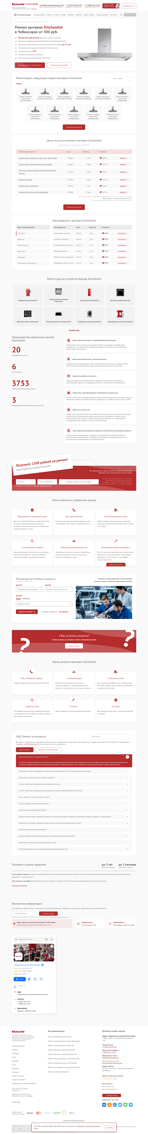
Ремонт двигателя (25, 179)
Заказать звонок (74, 646)
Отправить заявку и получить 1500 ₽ (79, 482)
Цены (49, 15)
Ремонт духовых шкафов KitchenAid (61, 1050)
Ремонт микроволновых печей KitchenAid (63, 1059)
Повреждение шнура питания (64, 263)
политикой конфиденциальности (42, 486)
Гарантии (79, 15)
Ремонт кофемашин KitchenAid (59, 1037)
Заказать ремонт (27, 612)
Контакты (113, 15)
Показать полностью (19, 886)
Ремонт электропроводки (28, 186)
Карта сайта (16, 1102)
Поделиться (104, 1105)
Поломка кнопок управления (63, 257)
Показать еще (74, 330)
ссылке (30, 1096)
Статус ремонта (130, 15)
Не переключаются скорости (63, 245)
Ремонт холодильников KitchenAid (61, 1045)
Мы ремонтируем (22, 15)
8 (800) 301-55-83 (109, 1052)
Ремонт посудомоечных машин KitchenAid (64, 1041)
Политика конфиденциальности (74, 1120)
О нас (56, 15)
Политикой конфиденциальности (59, 917)
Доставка (71, 15)
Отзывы (63, 15)
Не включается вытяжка (62, 233)
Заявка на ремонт (102, 15)
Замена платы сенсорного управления (33, 192)
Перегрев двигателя (60, 251)
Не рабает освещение (61, 239)
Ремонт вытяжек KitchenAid (58, 1072)
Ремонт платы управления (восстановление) (35, 164)
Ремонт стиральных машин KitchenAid (62, 1063)
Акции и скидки (89, 15)
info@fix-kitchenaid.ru (110, 1058)
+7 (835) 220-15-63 (74, 5)
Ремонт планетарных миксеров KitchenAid (64, 1067)
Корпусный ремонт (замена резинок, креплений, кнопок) (37, 171)
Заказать (124, 158)
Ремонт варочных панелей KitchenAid (62, 1054)
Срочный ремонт (39, 15)
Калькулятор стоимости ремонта (24, 1083)
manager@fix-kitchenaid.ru (112, 1063)
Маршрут (19, 979)
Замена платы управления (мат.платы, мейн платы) (38, 158)
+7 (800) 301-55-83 (93, 5)
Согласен (109, 1127)
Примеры (15, 1053)
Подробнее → (122, 233)
